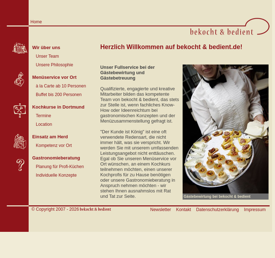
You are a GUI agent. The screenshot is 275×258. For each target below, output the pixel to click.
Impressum (255, 209)
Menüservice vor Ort (54, 77)
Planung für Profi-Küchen (60, 166)
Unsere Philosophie (54, 64)
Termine (43, 115)
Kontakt (183, 209)
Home (36, 21)
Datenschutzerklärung (217, 209)
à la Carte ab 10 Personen (61, 86)
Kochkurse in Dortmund (58, 107)
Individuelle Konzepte (56, 175)
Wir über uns (46, 47)
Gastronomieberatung (56, 158)
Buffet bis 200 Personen (59, 94)
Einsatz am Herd (50, 136)
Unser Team (47, 56)
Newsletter (160, 209)
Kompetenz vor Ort (54, 145)
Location (44, 124)
